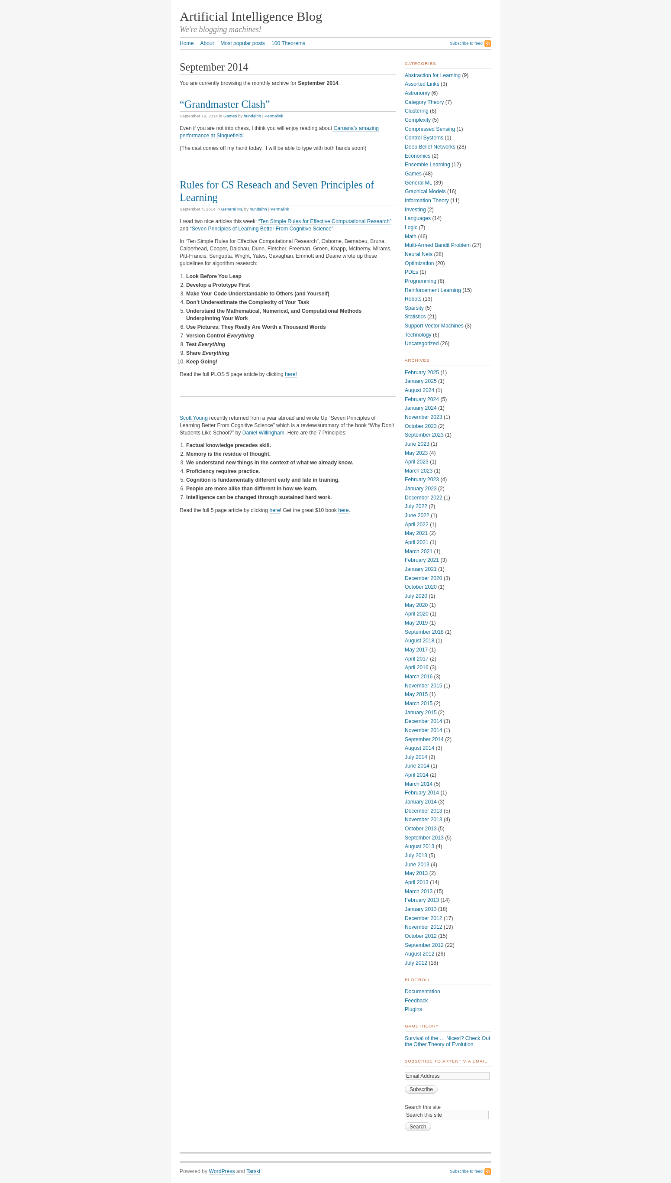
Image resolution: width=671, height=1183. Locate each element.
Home (187, 43)
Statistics (415, 317)
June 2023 (417, 444)
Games (230, 115)
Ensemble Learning (427, 165)
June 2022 (417, 515)
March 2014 (418, 784)
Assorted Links (422, 84)
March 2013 (418, 891)
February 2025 (422, 372)
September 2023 (424, 435)
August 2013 (419, 846)
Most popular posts (242, 43)
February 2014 (422, 793)
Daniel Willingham (263, 433)
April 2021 (417, 542)
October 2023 (421, 426)
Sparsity (414, 308)
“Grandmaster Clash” (225, 104)
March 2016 (418, 677)
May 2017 (416, 650)
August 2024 (419, 390)
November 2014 (423, 730)
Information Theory (427, 201)
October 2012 (421, 936)
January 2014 (421, 802)
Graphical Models (425, 191)
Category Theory (424, 102)
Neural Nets (418, 254)
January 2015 (421, 713)
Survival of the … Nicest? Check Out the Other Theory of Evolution (447, 1041)
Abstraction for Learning (433, 75)
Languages (418, 218)
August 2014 (419, 748)
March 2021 (418, 551)
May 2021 (416, 533)
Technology (418, 335)
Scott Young (194, 418)
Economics (417, 156)
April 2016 (417, 667)
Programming (420, 281)
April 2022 (417, 525)
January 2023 (421, 489)
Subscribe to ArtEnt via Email (446, 1061)
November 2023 (423, 417)
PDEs (411, 272)
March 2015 (418, 703)
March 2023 (418, 471)
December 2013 (423, 811)
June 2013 (417, 865)
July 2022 (416, 506)
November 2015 (423, 686)
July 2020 (416, 596)
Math (410, 236)
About (207, 43)
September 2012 (424, 945)
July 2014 (416, 757)
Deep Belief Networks (430, 147)
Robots (413, 299)
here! (291, 374)
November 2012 (423, 927)
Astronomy (417, 93)
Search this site (423, 1107)
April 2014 (417, 775)
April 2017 (417, 659)
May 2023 (416, 453)
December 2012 (423, 918)
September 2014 (424, 739)
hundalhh (252, 115)
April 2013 (417, 882)
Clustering (417, 111)
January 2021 (421, 569)
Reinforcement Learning (433, 290)
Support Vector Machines (434, 326)
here (274, 510)
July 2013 (416, 855)
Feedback (416, 1001)
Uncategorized (422, 343)
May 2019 (416, 623)
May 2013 (416, 873)
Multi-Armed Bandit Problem (438, 245)
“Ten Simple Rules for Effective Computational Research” (324, 221)
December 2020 (423, 578)
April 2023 (417, 462)
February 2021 (422, 560)
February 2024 (422, 399)
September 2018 (424, 632)
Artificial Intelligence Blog (251, 16)
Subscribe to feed (466, 43)
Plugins (413, 1009)
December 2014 (423, 721)
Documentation (422, 992)
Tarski (253, 1171)
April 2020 (417, 614)
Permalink (274, 115)
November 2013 (423, 820)
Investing (415, 210)
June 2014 (417, 766)
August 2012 (419, 954)
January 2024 (421, 408)
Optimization (419, 263)
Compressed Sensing (430, 129)
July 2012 (416, 963)
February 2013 (422, 900)
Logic (411, 227)
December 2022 (423, 498)
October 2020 (421, 587)
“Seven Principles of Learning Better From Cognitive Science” (261, 229)
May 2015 (416, 694)
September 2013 (424, 838)
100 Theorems (288, 43)
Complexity (418, 120)
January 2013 (421, 909)
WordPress (222, 1171)
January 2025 (421, 381)
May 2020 (416, 605)
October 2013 (421, 829)
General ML (232, 209)
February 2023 (422, 479)
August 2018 (419, 641)
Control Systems (424, 138)
